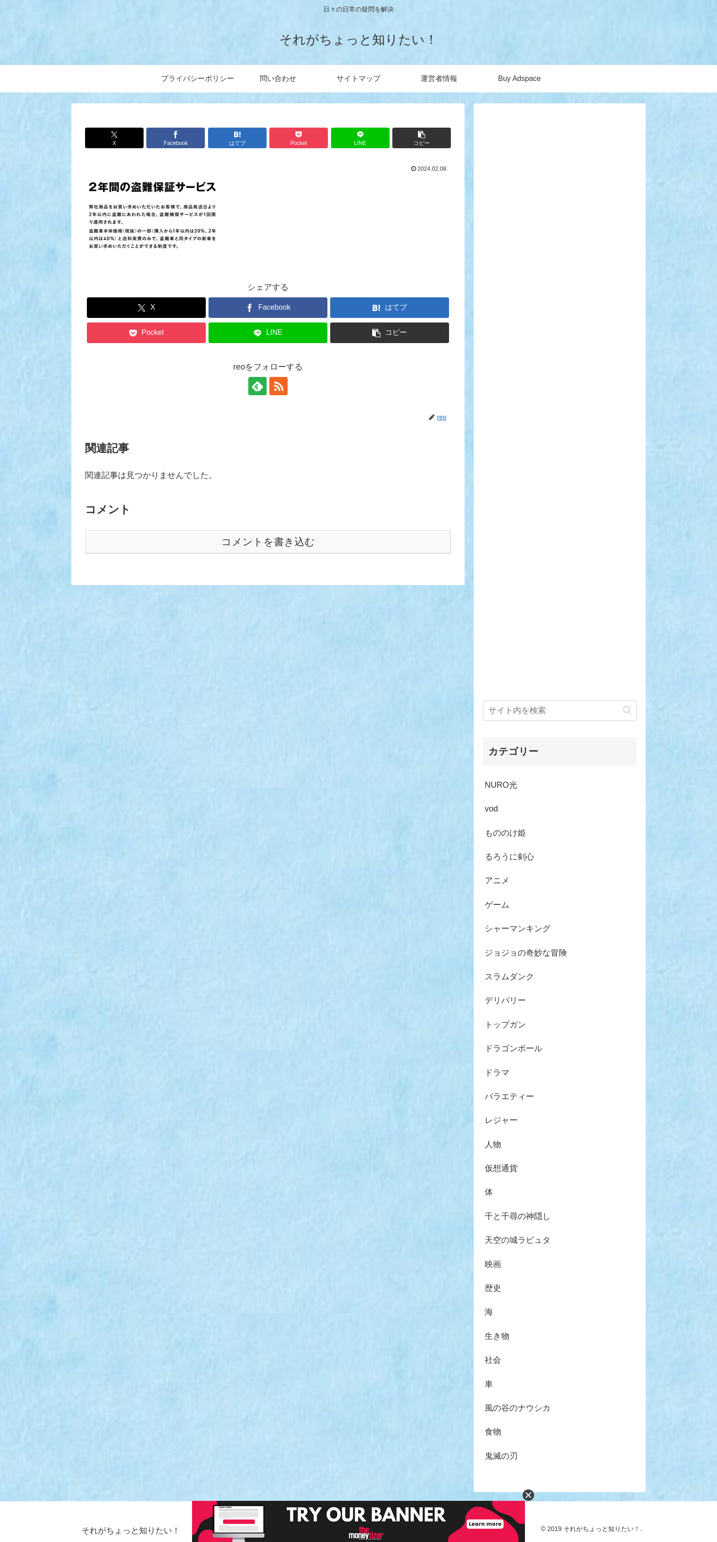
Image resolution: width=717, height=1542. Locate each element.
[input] (560, 710)
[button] (421, 138)
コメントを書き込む (268, 542)
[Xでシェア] (114, 138)
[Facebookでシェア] (175, 138)
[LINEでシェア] (360, 138)
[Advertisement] (560, 392)
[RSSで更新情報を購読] (278, 386)
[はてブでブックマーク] (237, 138)
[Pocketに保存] (298, 138)
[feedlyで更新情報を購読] (257, 386)
